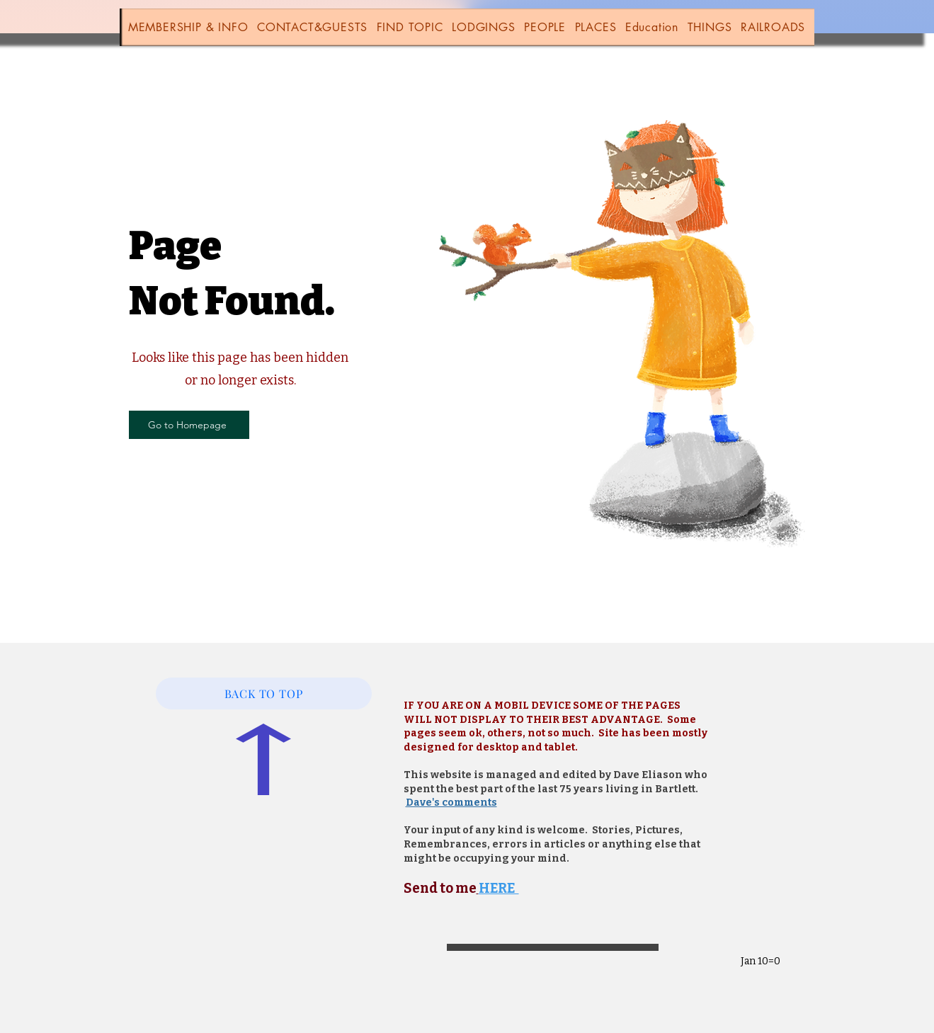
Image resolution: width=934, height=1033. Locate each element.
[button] (188, 27)
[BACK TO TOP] (264, 693)
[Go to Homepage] (189, 425)
